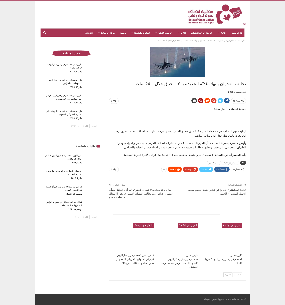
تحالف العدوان (214, 163)
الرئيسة (236, 32)
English (89, 32)
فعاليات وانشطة (142, 32)
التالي (228, 275)
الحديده (235, 163)
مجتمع (123, 32)
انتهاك (225, 163)
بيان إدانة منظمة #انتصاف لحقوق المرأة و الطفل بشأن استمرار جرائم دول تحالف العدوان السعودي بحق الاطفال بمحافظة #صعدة (141, 193)
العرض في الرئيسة (232, 225)
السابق (237, 275)
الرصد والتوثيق (165, 32)
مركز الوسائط (108, 32)
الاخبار (223, 32)
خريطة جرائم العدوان (201, 32)
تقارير (183, 32)
